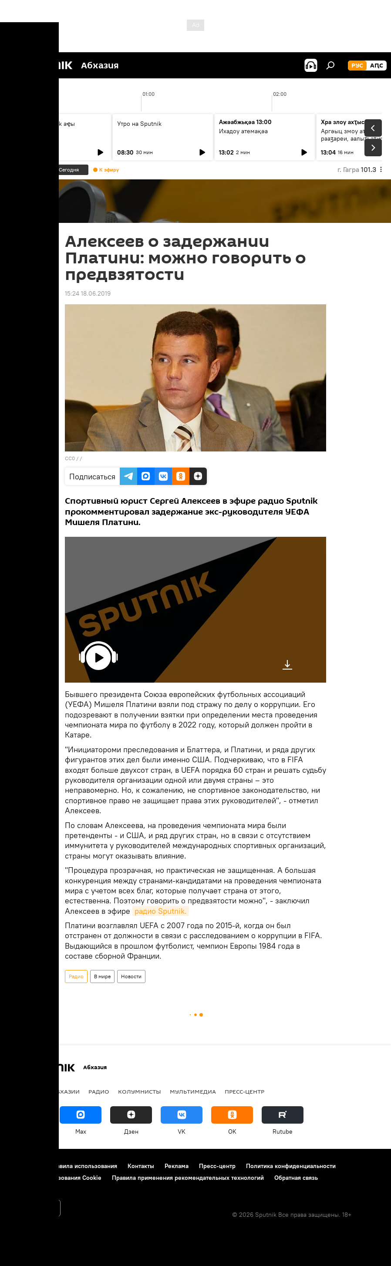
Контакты (141, 1166)
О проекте (23, 1166)
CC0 (70, 458)
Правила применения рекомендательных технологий (188, 1178)
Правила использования (83, 1166)
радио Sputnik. (161, 911)
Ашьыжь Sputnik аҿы (45, 124)
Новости (131, 976)
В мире (102, 976)
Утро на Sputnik (139, 124)
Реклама (177, 1166)
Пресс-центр (244, 1091)
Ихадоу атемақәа (243, 131)
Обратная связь (296, 1178)
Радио (76, 976)
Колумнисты (139, 1091)
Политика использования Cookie (55, 1178)
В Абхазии (63, 1091)
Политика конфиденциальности (291, 1166)
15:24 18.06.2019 (88, 293)
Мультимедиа (193, 1091)
